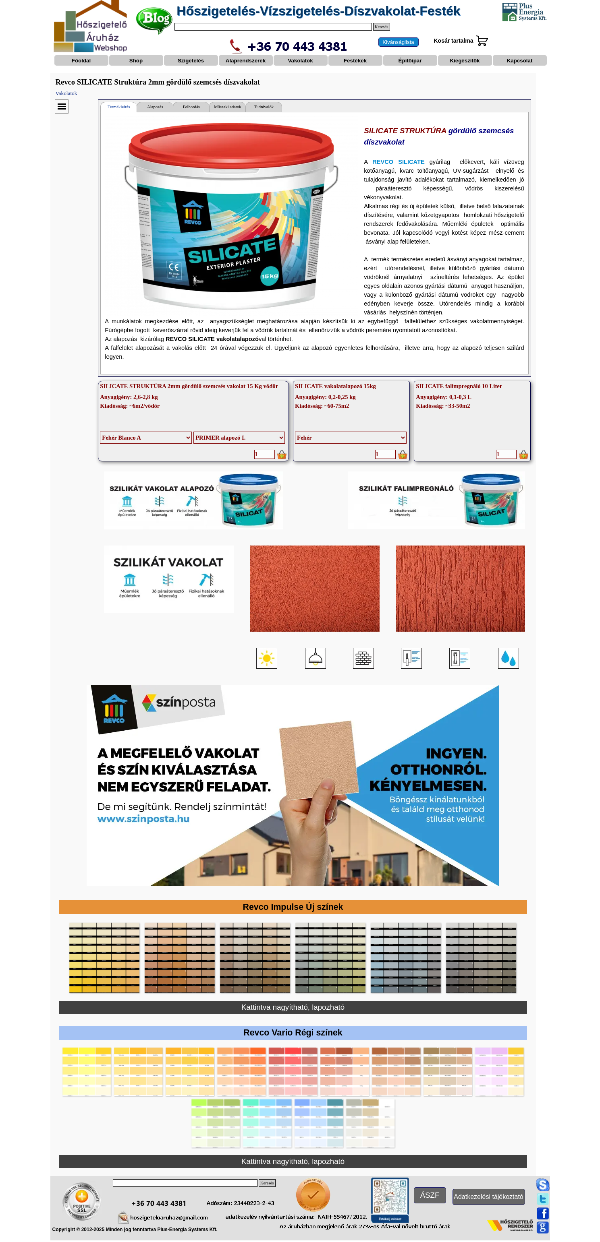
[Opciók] (145, 438)
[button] (104, 957)
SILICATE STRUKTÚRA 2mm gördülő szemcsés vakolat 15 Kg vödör (189, 386)
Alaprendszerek (246, 61)
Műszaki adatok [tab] (227, 107)
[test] (398, 42)
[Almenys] (239, 438)
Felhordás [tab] (191, 107)
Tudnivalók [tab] (264, 107)
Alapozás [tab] (155, 107)
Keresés (381, 27)
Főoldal (81, 61)
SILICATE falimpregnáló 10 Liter (459, 386)
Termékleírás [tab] (119, 107)
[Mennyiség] (264, 454)
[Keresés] (273, 27)
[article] (193, 421)
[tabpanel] (314, 243)
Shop (136, 61)
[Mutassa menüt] (61, 106)
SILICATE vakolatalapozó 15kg (335, 386)
